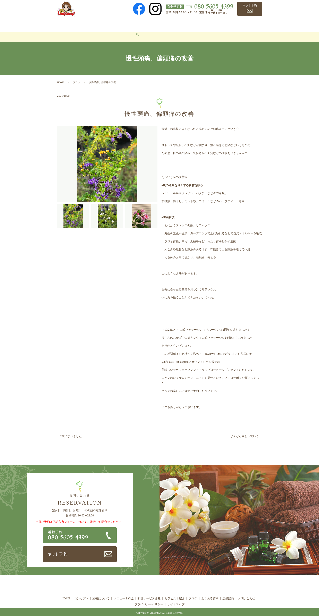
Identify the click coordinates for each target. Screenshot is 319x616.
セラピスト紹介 (186, 23)
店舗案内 (245, 23)
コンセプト (82, 23)
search (86, 31)
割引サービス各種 (158, 23)
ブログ (207, 23)
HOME (64, 23)
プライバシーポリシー (149, 598)
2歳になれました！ (72, 430)
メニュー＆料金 (129, 23)
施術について (104, 23)
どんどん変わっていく (244, 430)
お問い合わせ (69, 31)
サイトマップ (175, 598)
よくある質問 (225, 23)
